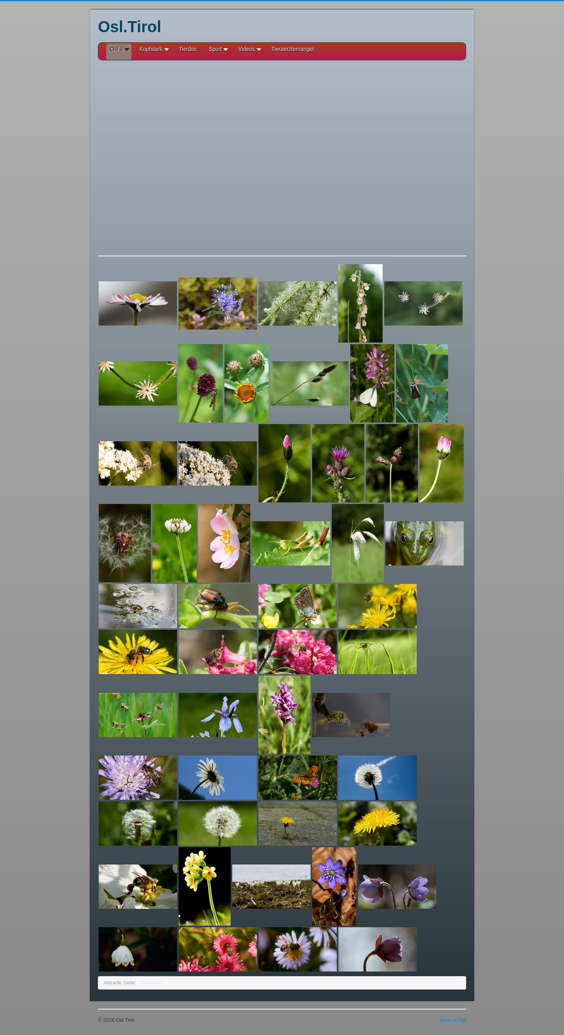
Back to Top (452, 1020)
